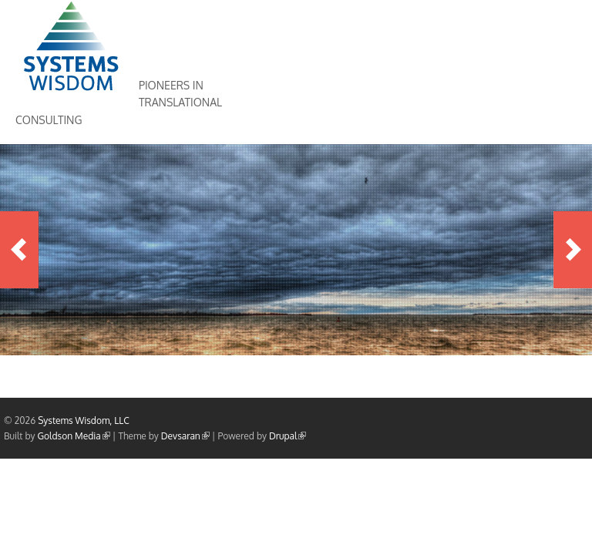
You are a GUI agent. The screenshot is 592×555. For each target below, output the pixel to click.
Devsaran (185, 436)
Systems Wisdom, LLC (84, 420)
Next (572, 249)
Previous (19, 249)
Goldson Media (74, 436)
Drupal (287, 436)
